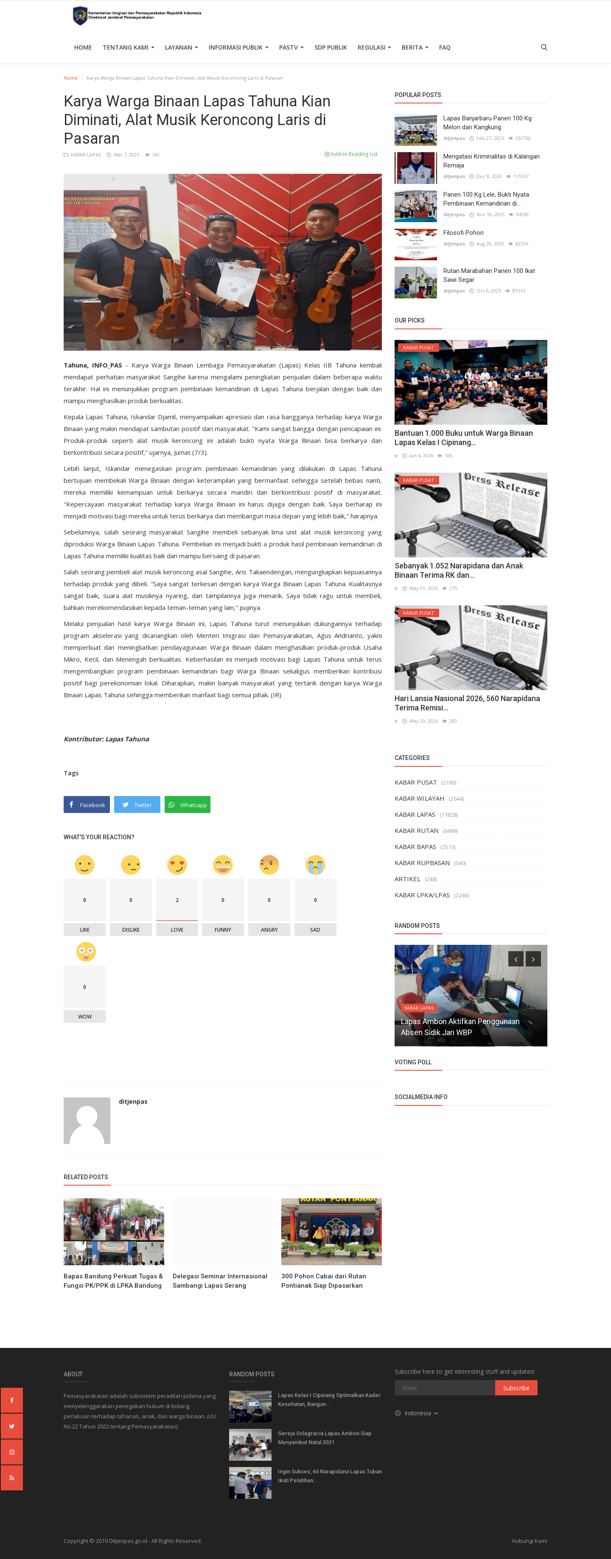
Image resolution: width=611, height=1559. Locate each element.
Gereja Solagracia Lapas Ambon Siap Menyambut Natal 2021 (325, 1437)
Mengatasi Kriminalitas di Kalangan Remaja (491, 161)
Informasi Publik (239, 47)
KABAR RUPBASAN (422, 862)
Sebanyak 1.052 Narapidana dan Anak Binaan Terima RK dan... (459, 570)
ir (396, 455)
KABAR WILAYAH (420, 798)
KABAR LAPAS (83, 154)
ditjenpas (133, 1101)
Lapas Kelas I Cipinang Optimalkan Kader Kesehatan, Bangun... (329, 1399)
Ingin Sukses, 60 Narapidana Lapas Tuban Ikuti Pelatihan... (330, 1476)
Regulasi (374, 47)
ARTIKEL (407, 878)
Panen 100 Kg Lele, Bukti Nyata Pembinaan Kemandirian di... (486, 199)
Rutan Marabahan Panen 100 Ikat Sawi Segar (489, 275)
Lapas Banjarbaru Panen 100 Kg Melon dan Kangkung (487, 122)
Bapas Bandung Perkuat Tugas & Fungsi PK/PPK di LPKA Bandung (113, 1280)
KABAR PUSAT (416, 782)
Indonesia (417, 1413)
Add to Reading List (351, 154)
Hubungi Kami (529, 1541)
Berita (415, 47)
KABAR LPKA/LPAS (422, 895)
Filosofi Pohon (463, 233)
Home (83, 47)
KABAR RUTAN (416, 830)
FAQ (445, 47)
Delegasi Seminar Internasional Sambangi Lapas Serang (220, 1280)
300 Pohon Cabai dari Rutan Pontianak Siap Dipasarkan (323, 1280)
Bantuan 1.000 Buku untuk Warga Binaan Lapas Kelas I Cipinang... (464, 438)
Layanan (181, 47)
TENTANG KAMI (128, 47)
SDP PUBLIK (330, 47)
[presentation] (516, 958)
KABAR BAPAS (415, 846)
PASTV (291, 47)
